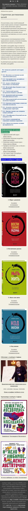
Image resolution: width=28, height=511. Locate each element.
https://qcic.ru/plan (8, 140)
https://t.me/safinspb (9, 155)
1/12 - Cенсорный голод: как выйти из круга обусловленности (13, 79)
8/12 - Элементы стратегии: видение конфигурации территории (13, 107)
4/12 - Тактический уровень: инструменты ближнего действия (12, 91)
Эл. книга (14, 203)
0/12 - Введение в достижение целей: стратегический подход (13, 75)
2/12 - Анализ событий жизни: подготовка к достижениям (11, 83)
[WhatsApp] (15, 1)
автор (12, 496)
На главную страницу (8, 4)
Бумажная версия (14, 206)
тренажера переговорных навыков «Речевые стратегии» (14, 507)
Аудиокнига (14, 205)
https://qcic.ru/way (8, 148)
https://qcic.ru (7, 136)
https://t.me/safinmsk (9, 151)
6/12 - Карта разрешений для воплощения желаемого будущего (15, 99)
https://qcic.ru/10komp (9, 144)
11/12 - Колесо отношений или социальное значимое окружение (12, 119)
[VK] (13, 1)
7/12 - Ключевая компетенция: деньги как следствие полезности (15, 103)
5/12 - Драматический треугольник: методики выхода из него (13, 95)
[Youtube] (10, 1)
